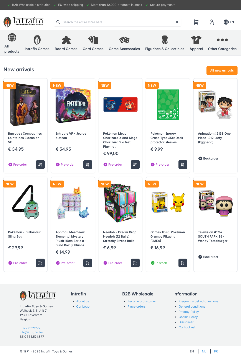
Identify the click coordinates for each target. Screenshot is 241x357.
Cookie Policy (188, 317)
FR (216, 351)
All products (12, 43)
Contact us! (187, 327)
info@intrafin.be (31, 332)
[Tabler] (23, 22)
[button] (37, 43)
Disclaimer (186, 322)
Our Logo (82, 306)
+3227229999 (30, 328)
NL (204, 351)
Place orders (136, 306)
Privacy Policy (189, 311)
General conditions (192, 306)
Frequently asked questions (198, 301)
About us (82, 301)
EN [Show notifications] (228, 22)
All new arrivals (222, 70)
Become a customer (141, 301)
